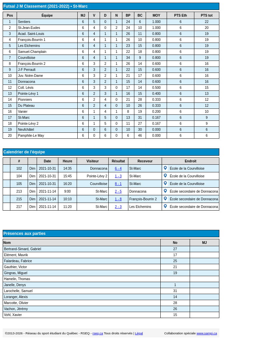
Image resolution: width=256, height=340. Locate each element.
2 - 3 (118, 207)
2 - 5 (118, 191)
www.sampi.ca (207, 333)
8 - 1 (118, 184)
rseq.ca (98, 333)
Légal (139, 333)
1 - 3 (118, 176)
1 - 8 (118, 199)
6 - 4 (118, 168)
